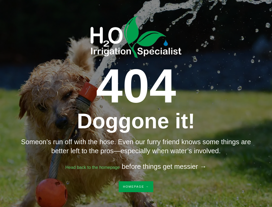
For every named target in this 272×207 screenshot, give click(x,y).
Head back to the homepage (92, 166)
